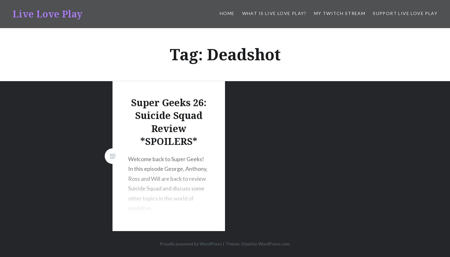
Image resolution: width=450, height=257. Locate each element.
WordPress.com (273, 243)
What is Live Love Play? (274, 13)
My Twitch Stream (339, 13)
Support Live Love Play (405, 13)
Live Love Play (47, 13)
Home (227, 13)
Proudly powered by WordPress (191, 243)
